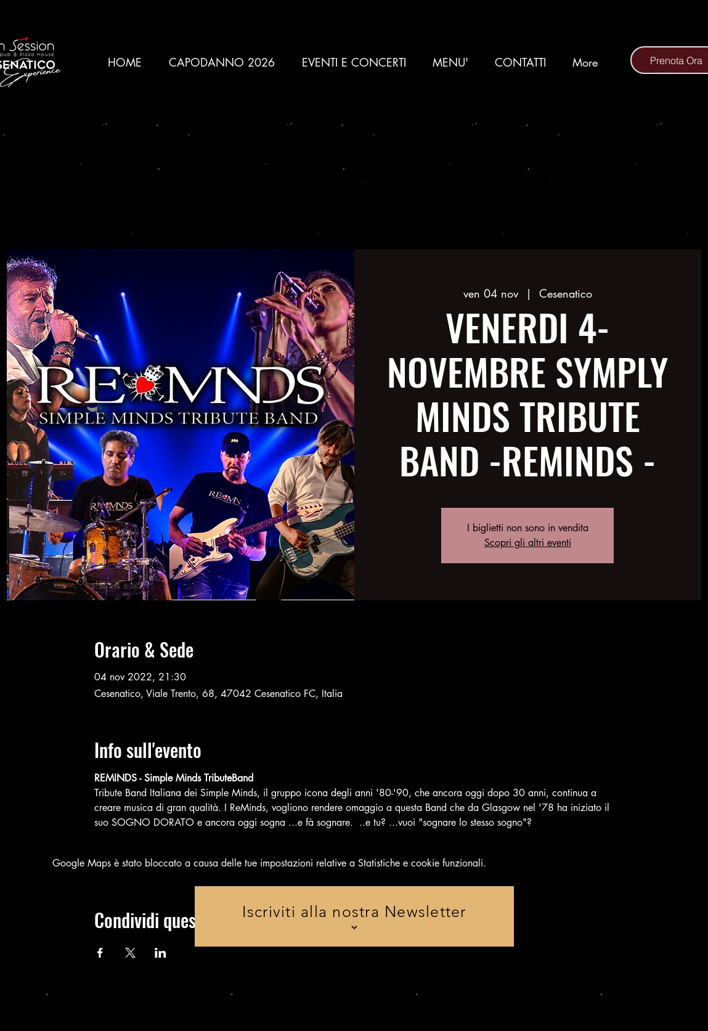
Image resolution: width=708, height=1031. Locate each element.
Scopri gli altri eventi (527, 542)
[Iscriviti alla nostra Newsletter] (354, 916)
